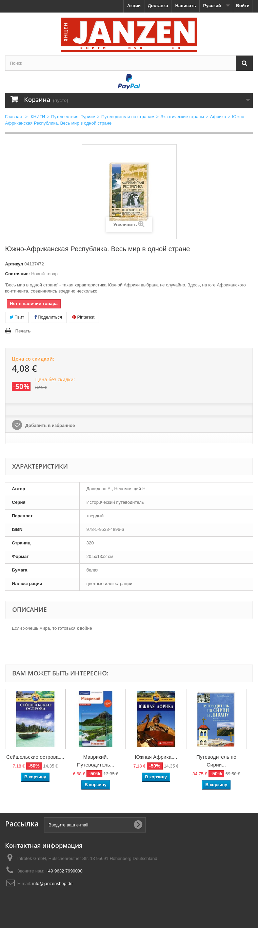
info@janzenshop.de (52, 883)
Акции (134, 5)
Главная (13, 116)
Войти (243, 5)
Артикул (14, 263)
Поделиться (48, 317)
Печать (23, 330)
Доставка (158, 5)
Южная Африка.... (156, 757)
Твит (16, 317)
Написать (185, 5)
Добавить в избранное (49, 425)
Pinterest (83, 317)
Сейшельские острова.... (35, 757)
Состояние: (17, 273)
